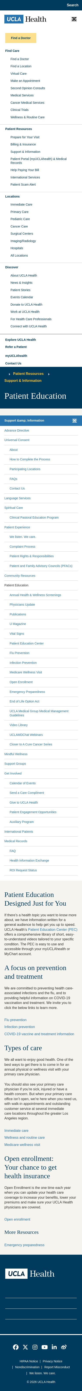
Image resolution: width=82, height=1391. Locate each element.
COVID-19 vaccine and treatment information (39, 1034)
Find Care (12, 51)
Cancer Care (19, 226)
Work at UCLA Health (25, 311)
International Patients (18, 831)
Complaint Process (22, 546)
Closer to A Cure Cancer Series (31, 744)
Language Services (17, 498)
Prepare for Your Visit (24, 137)
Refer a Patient (16, 347)
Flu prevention (15, 1020)
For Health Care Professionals (31, 319)
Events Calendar (21, 297)
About (14, 450)
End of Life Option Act (24, 701)
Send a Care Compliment (27, 792)
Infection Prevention (23, 662)
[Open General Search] (71, 5)
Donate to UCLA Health (26, 304)
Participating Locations (25, 469)
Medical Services (22, 95)
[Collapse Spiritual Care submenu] (77, 508)
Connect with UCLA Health (28, 326)
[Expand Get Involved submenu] (49, 774)
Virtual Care (18, 73)
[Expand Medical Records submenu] (51, 841)
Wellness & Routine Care (27, 117)
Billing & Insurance (23, 144)
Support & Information (25, 151)
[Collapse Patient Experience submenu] (77, 527)
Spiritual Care (13, 507)
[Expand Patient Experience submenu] (53, 527)
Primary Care (19, 212)
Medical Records (15, 841)
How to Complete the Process (30, 459)
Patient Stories (20, 290)
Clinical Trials (19, 110)
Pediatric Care (20, 219)
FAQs (13, 479)
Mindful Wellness (16, 754)
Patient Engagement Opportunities (33, 812)
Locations (12, 196)
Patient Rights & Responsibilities (32, 556)
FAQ (13, 851)
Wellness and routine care (24, 1137)
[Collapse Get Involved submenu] (77, 774)
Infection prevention (19, 1027)
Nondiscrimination (27, 1367)
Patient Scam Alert (23, 184)
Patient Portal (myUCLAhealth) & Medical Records (38, 161)
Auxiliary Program (22, 822)
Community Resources (19, 575)
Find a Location (20, 66)
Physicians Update (22, 604)
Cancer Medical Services (27, 102)
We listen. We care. (23, 537)
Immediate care (16, 1130)
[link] (15, 1347)
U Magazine (18, 624)
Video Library (19, 725)
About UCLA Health (23, 275)
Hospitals (16, 248)
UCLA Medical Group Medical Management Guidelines (39, 713)
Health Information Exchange (29, 860)
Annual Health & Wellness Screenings (35, 595)
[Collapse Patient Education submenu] (77, 585)
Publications (18, 614)
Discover (11, 267)
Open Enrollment (21, 682)
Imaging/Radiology (23, 241)
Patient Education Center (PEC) (52, 929)
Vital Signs (17, 633)
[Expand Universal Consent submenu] (53, 440)
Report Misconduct (57, 1367)
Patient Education (16, 585)
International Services (25, 177)
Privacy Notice (52, 1361)
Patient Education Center (27, 643)
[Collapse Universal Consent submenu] (77, 440)
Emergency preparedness (24, 1245)
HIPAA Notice (29, 1361)
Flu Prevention (19, 653)
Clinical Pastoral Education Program (34, 517)
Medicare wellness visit (22, 1145)
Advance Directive (16, 430)
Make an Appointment (25, 80)
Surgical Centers (21, 233)
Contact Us (13, 363)
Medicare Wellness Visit (26, 672)
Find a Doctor (19, 59)
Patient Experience (17, 527)
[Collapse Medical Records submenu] (77, 841)
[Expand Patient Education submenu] (52, 585)
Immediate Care (21, 204)
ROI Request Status (23, 870)
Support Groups (15, 763)
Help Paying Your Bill (24, 170)
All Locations (19, 255)
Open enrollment (17, 1219)
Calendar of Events (23, 783)
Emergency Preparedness (27, 692)
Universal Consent (16, 440)
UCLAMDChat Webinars (26, 735)
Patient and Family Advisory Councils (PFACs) (41, 566)
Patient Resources (18, 129)
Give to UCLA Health (24, 802)
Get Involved (13, 773)
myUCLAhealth (16, 356)
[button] (41, 340)
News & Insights (21, 282)
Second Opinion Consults (27, 88)
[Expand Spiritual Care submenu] (49, 508)
